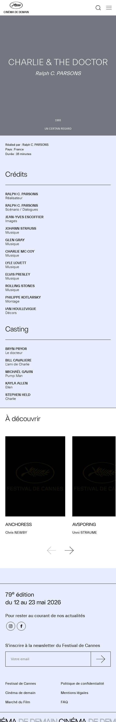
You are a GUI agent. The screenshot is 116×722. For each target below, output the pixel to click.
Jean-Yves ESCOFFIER (24, 217)
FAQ (64, 702)
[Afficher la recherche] (98, 7)
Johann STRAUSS (20, 229)
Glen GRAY (15, 240)
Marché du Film (17, 702)
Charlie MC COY (19, 251)
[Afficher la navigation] (108, 7)
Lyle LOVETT (15, 263)
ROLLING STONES (20, 286)
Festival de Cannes (20, 684)
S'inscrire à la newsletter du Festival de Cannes (52, 645)
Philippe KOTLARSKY (23, 297)
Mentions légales (74, 693)
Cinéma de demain (20, 693)
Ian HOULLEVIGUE (20, 309)
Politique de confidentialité (82, 684)
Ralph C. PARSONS (21, 194)
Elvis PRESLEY (17, 274)
